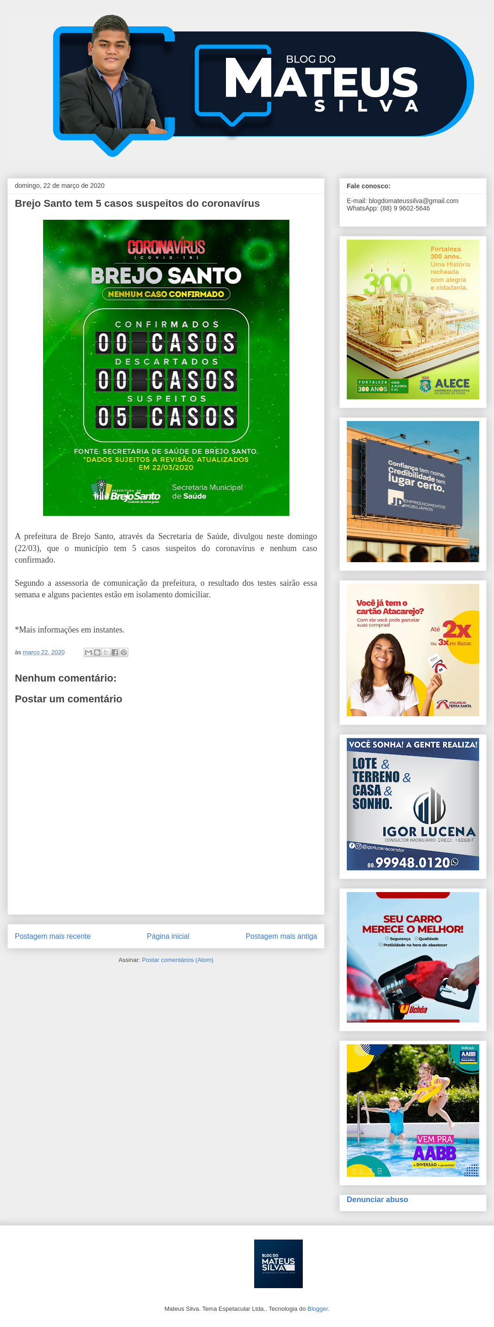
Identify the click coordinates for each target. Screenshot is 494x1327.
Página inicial (168, 936)
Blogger (317, 1308)
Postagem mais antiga (281, 936)
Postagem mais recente (53, 936)
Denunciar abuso (377, 1199)
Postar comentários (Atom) (177, 959)
